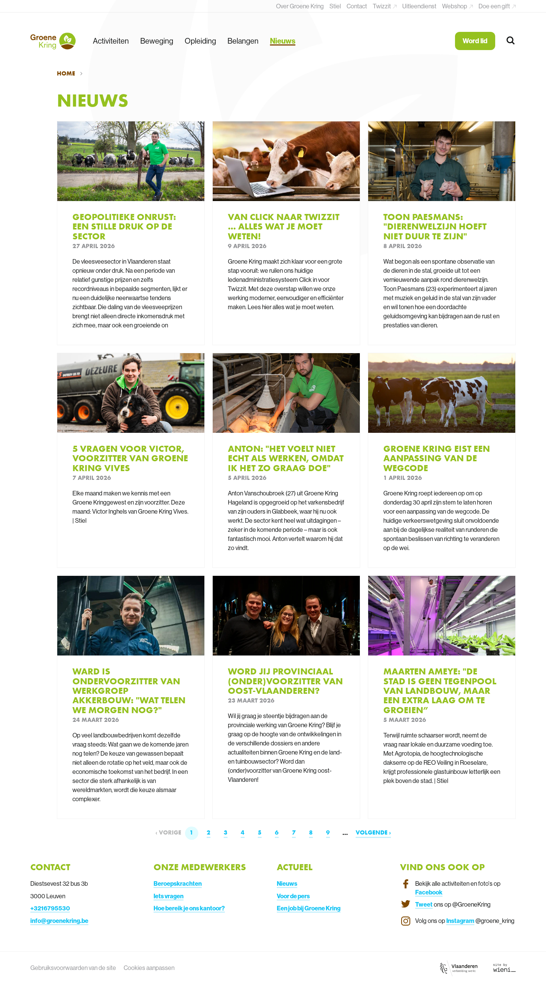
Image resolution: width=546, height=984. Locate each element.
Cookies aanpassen (149, 967)
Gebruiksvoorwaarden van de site (73, 967)
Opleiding (200, 41)
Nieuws (282, 41)
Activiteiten (111, 41)
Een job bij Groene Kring (308, 908)
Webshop (455, 6)
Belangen (243, 41)
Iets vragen (169, 896)
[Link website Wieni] (504, 967)
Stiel (335, 6)
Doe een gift (495, 6)
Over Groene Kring (300, 6)
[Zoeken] (511, 41)
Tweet (424, 904)
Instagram (460, 920)
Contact (357, 6)
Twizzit (382, 6)
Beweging (156, 41)
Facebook (428, 892)
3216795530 (52, 908)
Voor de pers (293, 896)
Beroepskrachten (178, 883)
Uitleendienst (419, 6)
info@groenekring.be (59, 920)
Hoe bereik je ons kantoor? (189, 908)
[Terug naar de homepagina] (53, 41)
